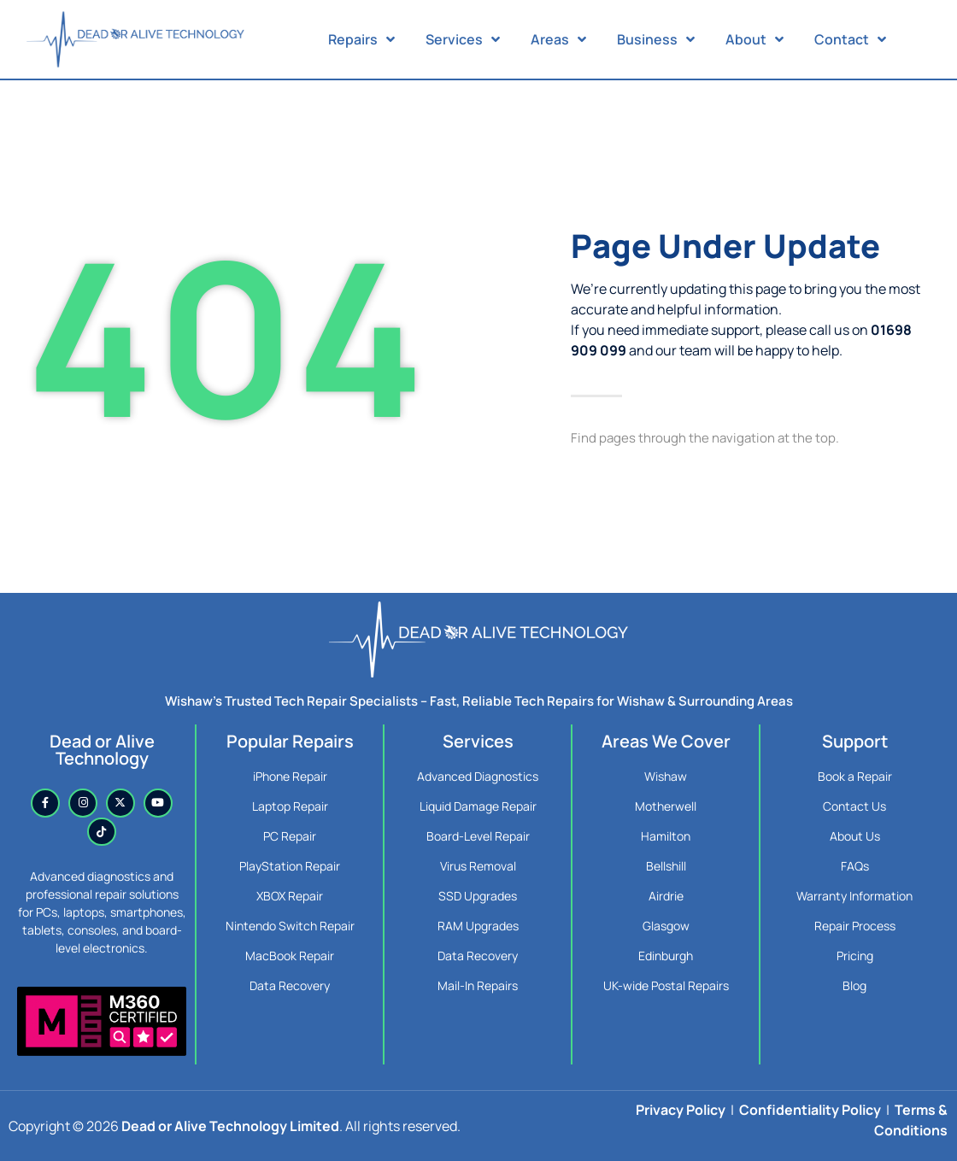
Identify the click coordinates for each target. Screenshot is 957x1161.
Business (656, 39)
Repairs (361, 39)
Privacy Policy (680, 1109)
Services (463, 39)
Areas (558, 39)
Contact (850, 39)
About (754, 39)
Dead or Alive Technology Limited (230, 1126)
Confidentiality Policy (810, 1109)
